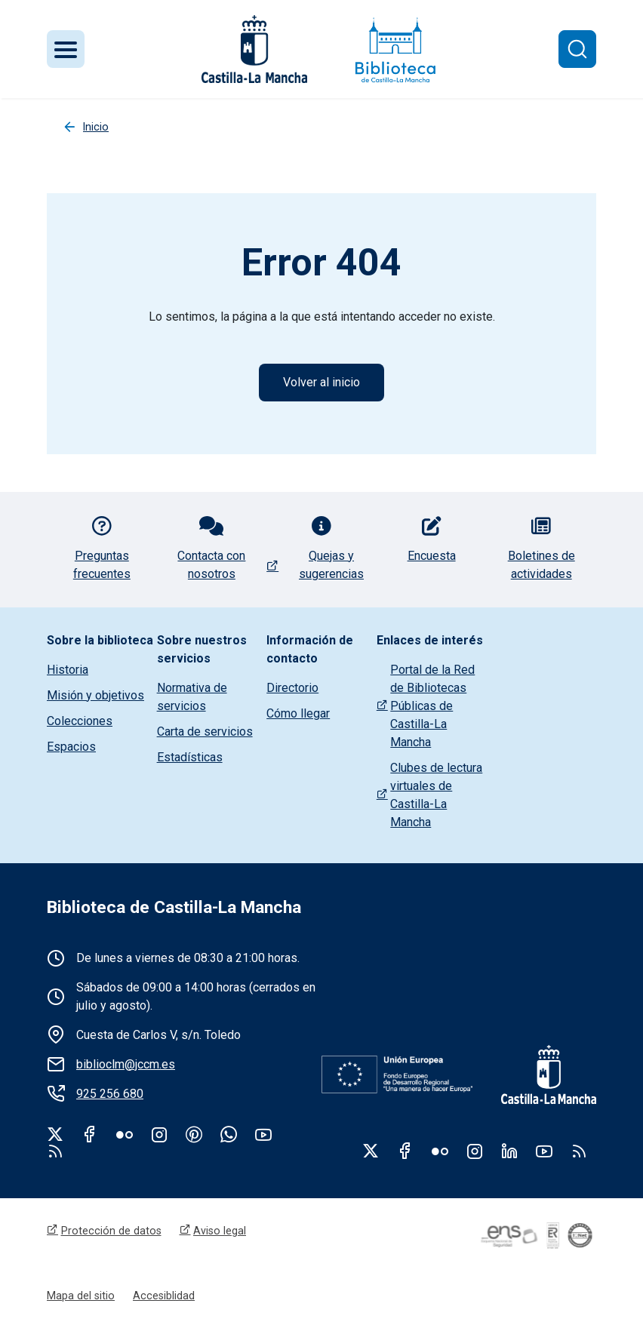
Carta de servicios (205, 731)
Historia (67, 669)
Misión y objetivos (95, 695)
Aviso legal (219, 1231)
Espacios (71, 746)
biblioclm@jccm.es (125, 1064)
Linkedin (509, 1150)
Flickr (124, 1134)
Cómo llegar (298, 713)
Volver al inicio (321, 382)
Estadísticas (190, 757)
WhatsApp (228, 1134)
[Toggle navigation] (66, 49)
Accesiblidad (164, 1296)
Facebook (89, 1134)
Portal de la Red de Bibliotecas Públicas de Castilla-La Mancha (432, 705)
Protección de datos (111, 1231)
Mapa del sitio (81, 1296)
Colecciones (79, 721)
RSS (578, 1150)
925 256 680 (109, 1094)
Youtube (263, 1134)
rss (55, 1150)
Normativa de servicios (192, 697)
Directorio (292, 688)
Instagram (159, 1134)
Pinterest (194, 1134)
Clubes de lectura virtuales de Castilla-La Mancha (436, 795)
